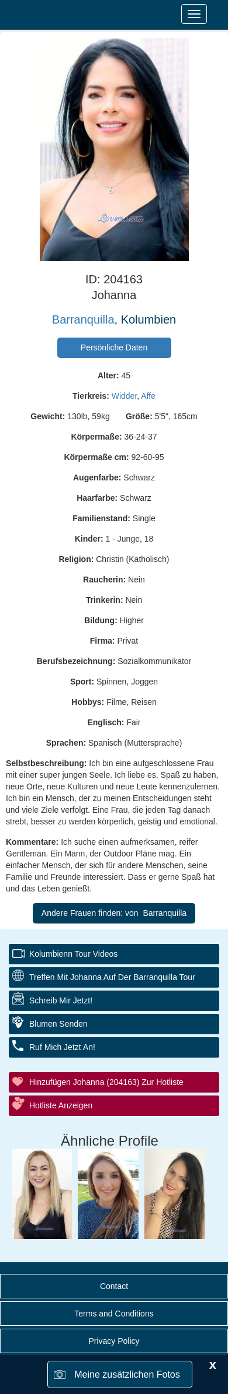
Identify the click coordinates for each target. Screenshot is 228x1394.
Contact (114, 1286)
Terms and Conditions (113, 1313)
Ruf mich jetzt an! (62, 1047)
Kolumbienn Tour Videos (73, 953)
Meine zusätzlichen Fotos (127, 1374)
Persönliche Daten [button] (114, 347)
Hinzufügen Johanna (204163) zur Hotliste (106, 1082)
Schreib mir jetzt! (60, 1000)
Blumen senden (58, 1023)
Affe (148, 396)
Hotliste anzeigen (60, 1105)
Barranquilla (83, 319)
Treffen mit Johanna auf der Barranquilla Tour (112, 977)
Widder (124, 396)
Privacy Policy (113, 1341)
